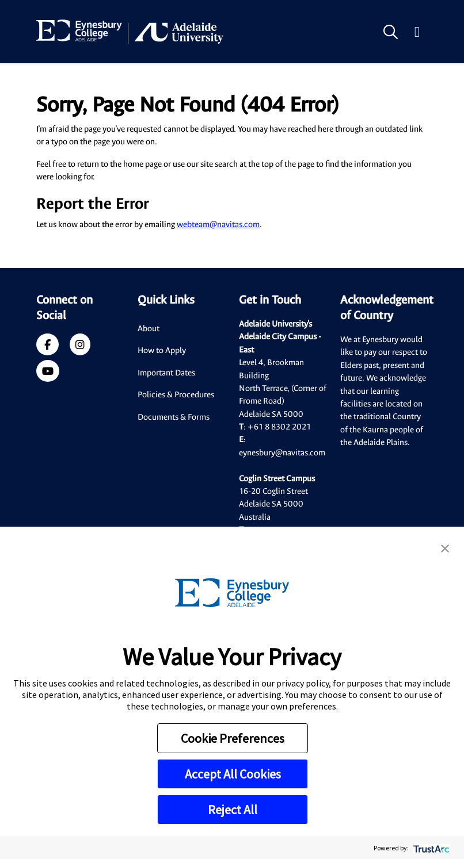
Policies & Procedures (176, 394)
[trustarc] (430, 847)
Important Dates (166, 372)
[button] (445, 547)
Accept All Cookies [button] (233, 774)
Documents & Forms (174, 417)
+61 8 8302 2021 (279, 426)
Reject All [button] (232, 810)
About (148, 328)
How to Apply (162, 350)
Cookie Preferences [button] (232, 738)
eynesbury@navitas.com (282, 452)
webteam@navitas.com (218, 224)
